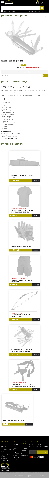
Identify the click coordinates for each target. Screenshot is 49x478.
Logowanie (24, 448)
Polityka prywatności (24, 454)
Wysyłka (15, 452)
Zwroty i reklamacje (16, 456)
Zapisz (45, 75)
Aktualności (16, 450)
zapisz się (42, 452)
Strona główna (31, 16)
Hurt (22, 446)
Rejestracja (24, 450)
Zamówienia (24, 452)
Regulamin (16, 453)
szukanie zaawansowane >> (36, 11)
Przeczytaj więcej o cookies (22, 476)
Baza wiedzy (15, 447)
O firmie (15, 444)
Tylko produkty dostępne (8, 11)
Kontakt (15, 459)
